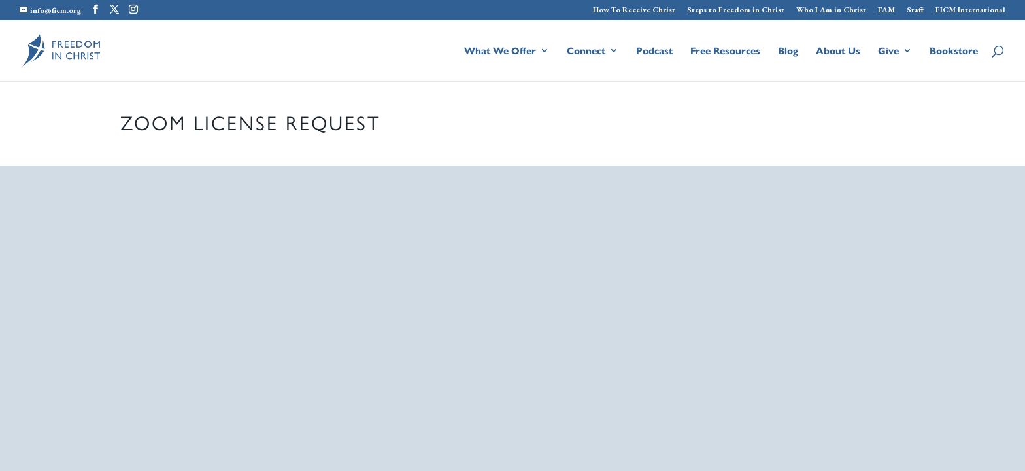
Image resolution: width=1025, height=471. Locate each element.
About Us (838, 51)
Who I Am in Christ (831, 10)
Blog (788, 51)
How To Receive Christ (634, 10)
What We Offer (500, 51)
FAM (886, 10)
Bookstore (954, 51)
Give (888, 51)
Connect (586, 51)
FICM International (970, 10)
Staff (915, 10)
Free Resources (725, 51)
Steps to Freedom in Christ (735, 10)
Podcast (654, 51)
